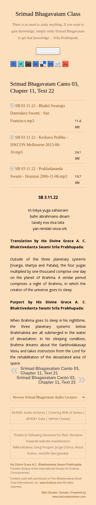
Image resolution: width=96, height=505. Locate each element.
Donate (63, 492)
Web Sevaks (49, 492)
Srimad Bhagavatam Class (48, 13)
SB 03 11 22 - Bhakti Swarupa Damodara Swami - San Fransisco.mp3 (37, 113)
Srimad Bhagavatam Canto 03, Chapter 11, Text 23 (46, 379)
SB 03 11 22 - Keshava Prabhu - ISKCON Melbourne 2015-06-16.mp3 (39, 144)
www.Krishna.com (51, 482)
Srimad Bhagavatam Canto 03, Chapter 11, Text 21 (49, 370)
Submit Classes (59, 419)
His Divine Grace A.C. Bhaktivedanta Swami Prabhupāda (45, 464)
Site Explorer (48, 51)
